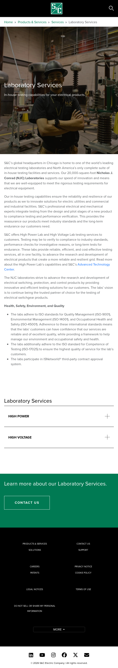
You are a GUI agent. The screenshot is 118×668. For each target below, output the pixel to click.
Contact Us (27, 502)
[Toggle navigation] (8, 8)
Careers (34, 566)
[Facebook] (64, 654)
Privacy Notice (83, 566)
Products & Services (32, 22)
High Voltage (20, 437)
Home (8, 22)
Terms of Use (83, 589)
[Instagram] (53, 654)
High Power (18, 416)
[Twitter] (75, 654)
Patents (34, 572)
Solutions (35, 550)
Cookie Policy (83, 572)
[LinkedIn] (31, 654)
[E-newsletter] (86, 654)
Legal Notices (34, 589)
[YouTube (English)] (42, 654)
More (57, 629)
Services (57, 22)
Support (83, 550)
